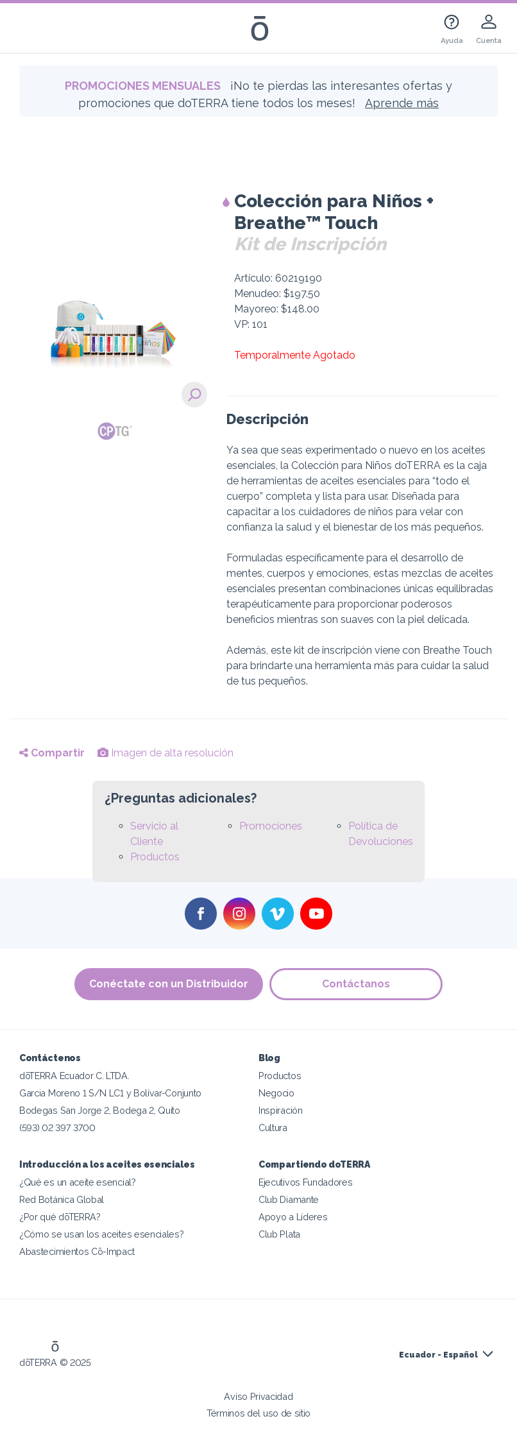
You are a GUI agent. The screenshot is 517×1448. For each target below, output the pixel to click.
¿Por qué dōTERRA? (60, 1216)
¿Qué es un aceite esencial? (77, 1182)
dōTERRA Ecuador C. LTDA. (74, 1075)
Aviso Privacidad (258, 1396)
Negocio (276, 1092)
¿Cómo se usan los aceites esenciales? (101, 1234)
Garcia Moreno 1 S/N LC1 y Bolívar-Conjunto (110, 1092)
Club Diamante (288, 1199)
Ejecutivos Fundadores (305, 1182)
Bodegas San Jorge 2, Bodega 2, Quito (99, 1110)
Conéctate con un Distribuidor (168, 984)
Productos (155, 857)
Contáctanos (356, 984)
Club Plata (279, 1234)
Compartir (52, 753)
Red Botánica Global (61, 1199)
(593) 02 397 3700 (57, 1127)
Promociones (270, 826)
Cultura (272, 1127)
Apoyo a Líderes (292, 1216)
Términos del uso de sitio (258, 1413)
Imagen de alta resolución (165, 753)
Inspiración (280, 1110)
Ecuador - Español (438, 1354)
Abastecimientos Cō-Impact (76, 1251)
